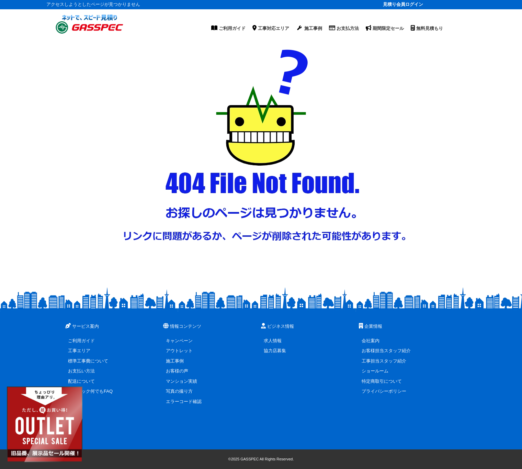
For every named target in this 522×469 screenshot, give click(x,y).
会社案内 (370, 340)
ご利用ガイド (81, 340)
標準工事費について (88, 361)
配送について (81, 381)
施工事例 (175, 361)
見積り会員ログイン (403, 4)
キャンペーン (179, 340)
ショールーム (375, 370)
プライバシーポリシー (384, 391)
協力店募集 (275, 350)
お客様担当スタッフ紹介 (386, 350)
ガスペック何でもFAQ (90, 391)
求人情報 (273, 340)
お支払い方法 (81, 370)
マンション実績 (181, 381)
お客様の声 (177, 370)
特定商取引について (382, 381)
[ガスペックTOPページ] (89, 24)
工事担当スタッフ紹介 (384, 361)
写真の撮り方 (179, 391)
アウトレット (179, 350)
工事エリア (79, 350)
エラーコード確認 (184, 401)
